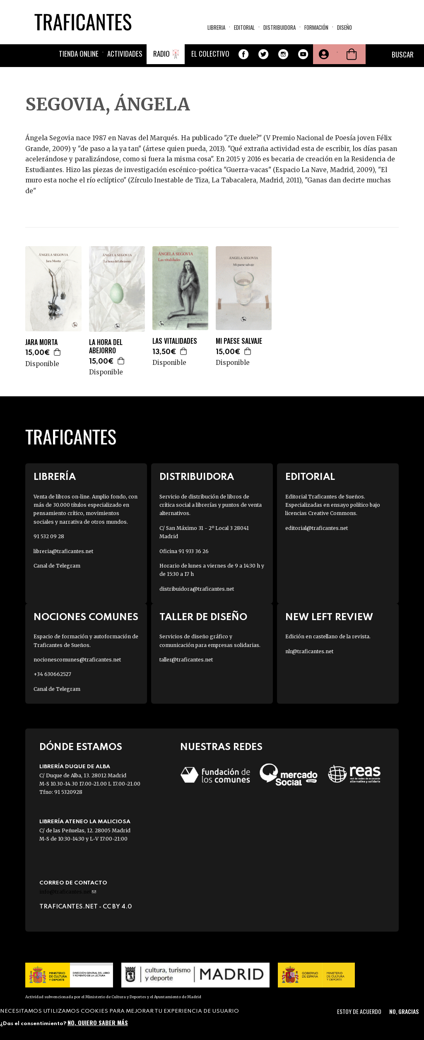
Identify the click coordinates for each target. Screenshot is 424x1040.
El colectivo (210, 53)
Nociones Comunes (86, 617)
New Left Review (329, 617)
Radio (161, 53)
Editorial (244, 27)
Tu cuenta (323, 54)
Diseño (344, 27)
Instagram (283, 54)
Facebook (243, 54)
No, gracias (404, 1011)
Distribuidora (279, 27)
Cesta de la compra (351, 54)
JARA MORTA (41, 342)
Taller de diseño (203, 617)
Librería (55, 477)
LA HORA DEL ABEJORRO (106, 346)
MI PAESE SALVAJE (239, 341)
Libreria (216, 27)
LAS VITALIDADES (174, 341)
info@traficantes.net (67, 892)
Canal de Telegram (57, 566)
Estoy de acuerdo (359, 1011)
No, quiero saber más (97, 1022)
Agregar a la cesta (57, 352)
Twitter (263, 54)
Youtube (303, 54)
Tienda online (79, 53)
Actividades (124, 53)
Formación (316, 27)
